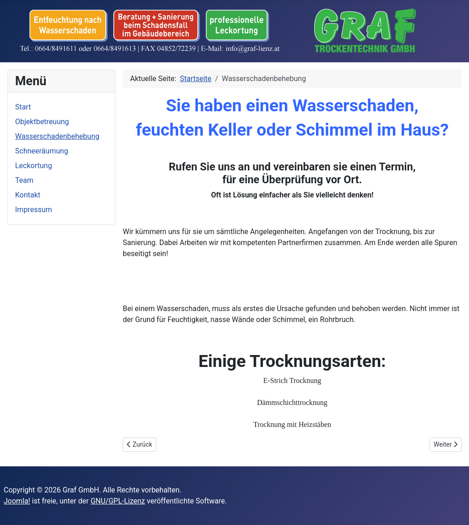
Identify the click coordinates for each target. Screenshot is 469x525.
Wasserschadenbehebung (57, 136)
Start (23, 107)
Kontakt (27, 195)
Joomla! (17, 501)
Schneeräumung (41, 151)
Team (24, 180)
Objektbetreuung (42, 121)
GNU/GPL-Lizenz (118, 501)
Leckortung (33, 165)
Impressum (33, 209)
